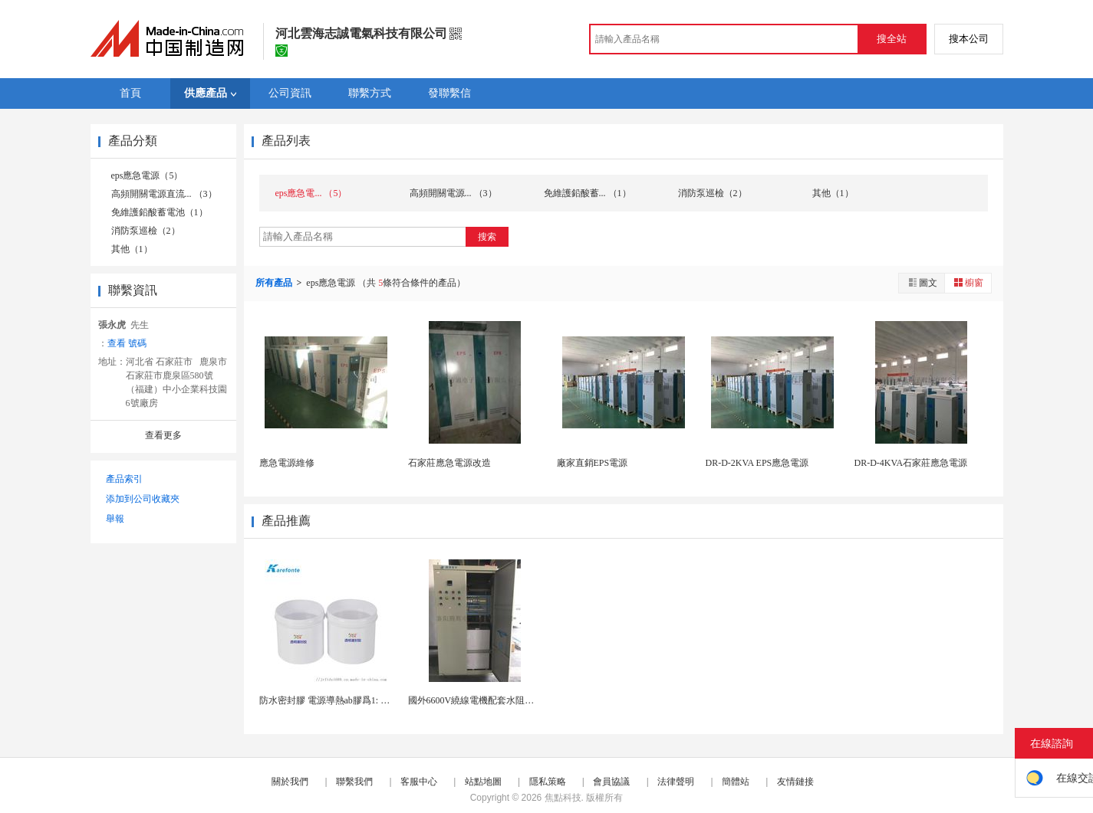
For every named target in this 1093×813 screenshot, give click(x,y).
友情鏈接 (795, 781)
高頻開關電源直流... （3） (164, 193)
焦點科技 (563, 797)
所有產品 (275, 282)
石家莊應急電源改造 (449, 462)
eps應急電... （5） (311, 193)
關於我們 (290, 781)
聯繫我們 (354, 781)
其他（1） (132, 249)
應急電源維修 (286, 462)
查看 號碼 (127, 343)
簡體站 (735, 781)
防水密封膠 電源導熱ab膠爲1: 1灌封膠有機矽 (350, 700)
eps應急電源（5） (147, 175)
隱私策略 (547, 781)
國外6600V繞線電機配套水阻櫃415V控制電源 (499, 700)
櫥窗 (968, 282)
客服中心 (418, 781)
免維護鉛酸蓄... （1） (587, 193)
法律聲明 (675, 781)
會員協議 (611, 781)
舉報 (115, 518)
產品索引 (124, 479)
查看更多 (163, 435)
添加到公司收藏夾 (142, 498)
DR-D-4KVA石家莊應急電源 (911, 462)
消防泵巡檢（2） (145, 230)
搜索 (487, 236)
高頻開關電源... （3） (453, 193)
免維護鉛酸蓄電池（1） (159, 212)
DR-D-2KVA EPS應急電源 (757, 462)
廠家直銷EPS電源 (592, 462)
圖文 (922, 282)
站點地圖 (483, 781)
